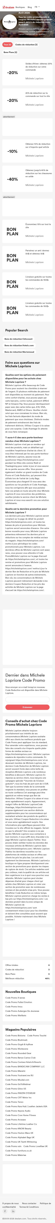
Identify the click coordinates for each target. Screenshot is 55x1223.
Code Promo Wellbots (15, 1015)
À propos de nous (10, 1203)
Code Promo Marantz (15, 1070)
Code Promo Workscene (16, 1048)
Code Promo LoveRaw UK (35, 1146)
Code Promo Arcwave (15, 1119)
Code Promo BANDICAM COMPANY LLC (25, 1066)
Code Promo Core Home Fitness (20, 1115)
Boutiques (20, 7)
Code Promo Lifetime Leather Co (21, 1124)
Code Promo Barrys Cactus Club (20, 1057)
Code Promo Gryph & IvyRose (19, 1044)
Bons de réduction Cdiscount (18, 338)
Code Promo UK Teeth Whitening (21, 1141)
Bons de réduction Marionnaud (19, 351)
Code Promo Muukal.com (17, 1079)
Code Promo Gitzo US (15, 1088)
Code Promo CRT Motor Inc (18, 1097)
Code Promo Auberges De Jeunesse (22, 1011)
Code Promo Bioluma (15, 1035)
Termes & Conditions (29, 1206)
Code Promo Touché (36, 1035)
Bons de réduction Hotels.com (19, 345)
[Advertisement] (27, 127)
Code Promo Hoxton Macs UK (19, 1132)
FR (36, 6)
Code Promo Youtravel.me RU (19, 1075)
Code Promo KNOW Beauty (18, 1128)
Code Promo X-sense (15, 997)
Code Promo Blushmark (16, 1039)
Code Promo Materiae (15, 1155)
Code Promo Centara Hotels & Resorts (23, 1062)
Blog (30, 7)
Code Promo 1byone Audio (17, 1110)
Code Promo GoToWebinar (18, 1084)
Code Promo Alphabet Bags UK (19, 1137)
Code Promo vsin (13, 1146)
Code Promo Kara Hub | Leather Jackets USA (26, 1106)
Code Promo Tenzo (14, 1101)
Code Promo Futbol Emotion (18, 1002)
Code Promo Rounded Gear (18, 1053)
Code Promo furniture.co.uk (18, 1150)
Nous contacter (29, 1203)
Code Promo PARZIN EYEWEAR (20, 1093)
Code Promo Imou (13, 1006)
